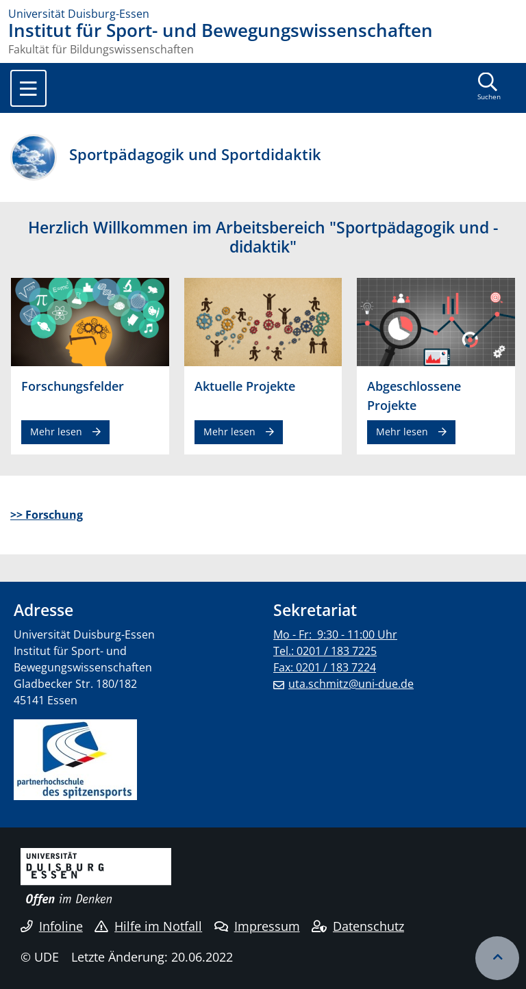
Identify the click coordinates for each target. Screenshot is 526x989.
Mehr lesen (56, 431)
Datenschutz (358, 926)
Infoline (52, 926)
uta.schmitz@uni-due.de (351, 683)
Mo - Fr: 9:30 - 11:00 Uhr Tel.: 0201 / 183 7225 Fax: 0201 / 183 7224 (335, 651)
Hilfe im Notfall (148, 926)
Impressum (257, 926)
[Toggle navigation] (28, 88)
